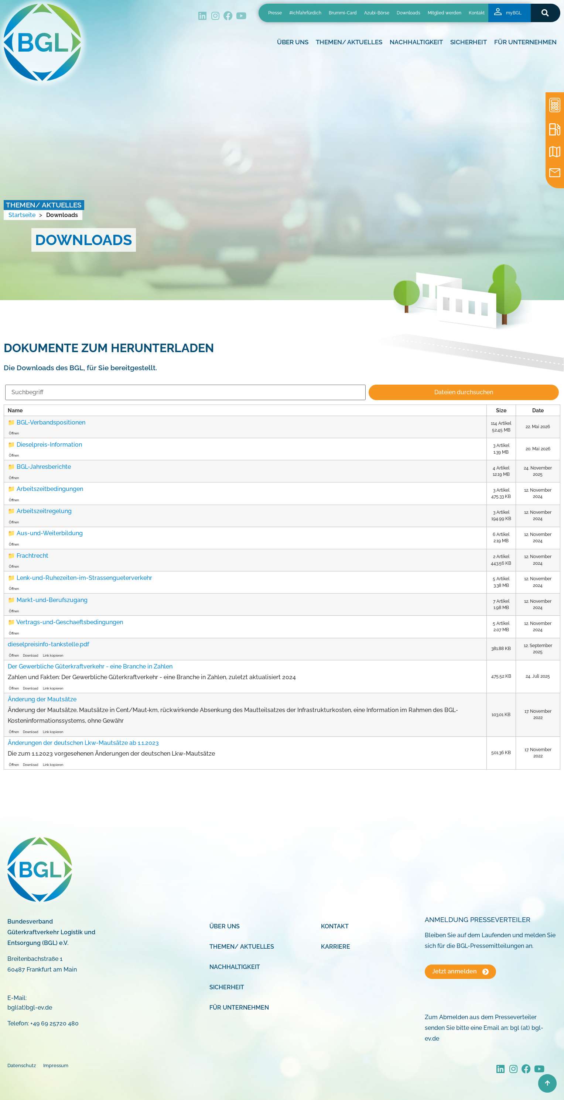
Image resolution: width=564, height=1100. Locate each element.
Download (30, 655)
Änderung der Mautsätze (42, 699)
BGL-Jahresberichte (44, 466)
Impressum (55, 1065)
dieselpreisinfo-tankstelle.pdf (48, 644)
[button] (545, 13)
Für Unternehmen (525, 42)
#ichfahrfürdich (305, 13)
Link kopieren (53, 655)
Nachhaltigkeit (416, 42)
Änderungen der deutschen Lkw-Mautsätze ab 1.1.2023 (83, 742)
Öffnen (14, 433)
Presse (275, 13)
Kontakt (477, 13)
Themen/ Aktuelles (349, 42)
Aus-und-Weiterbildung (50, 533)
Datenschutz (21, 1065)
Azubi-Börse (376, 13)
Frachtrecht (32, 555)
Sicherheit (468, 42)
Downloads (408, 13)
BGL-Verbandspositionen (51, 422)
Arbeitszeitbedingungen (50, 488)
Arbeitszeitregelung (44, 511)
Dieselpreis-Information (49, 444)
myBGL (514, 13)
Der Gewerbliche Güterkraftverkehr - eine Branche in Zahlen (90, 666)
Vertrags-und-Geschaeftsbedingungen (69, 622)
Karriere (335, 946)
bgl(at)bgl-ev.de (29, 1007)
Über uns (292, 42)
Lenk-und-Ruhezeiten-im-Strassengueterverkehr (84, 577)
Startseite (21, 215)
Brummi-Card (343, 13)
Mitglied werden (444, 13)
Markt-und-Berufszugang (52, 600)
